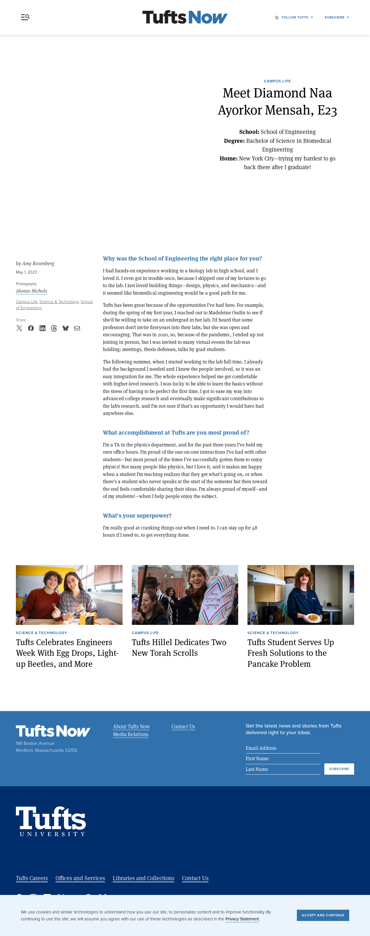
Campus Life (277, 81)
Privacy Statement (242, 919)
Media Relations (131, 734)
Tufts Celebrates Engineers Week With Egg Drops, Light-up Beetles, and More (67, 653)
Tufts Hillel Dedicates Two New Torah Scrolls (179, 647)
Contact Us (183, 726)
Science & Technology (59, 302)
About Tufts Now (131, 726)
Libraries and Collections (143, 878)
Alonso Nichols (31, 291)
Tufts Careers (32, 878)
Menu (25, 17)
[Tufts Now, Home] (185, 17)
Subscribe (335, 17)
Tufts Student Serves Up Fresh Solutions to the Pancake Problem (290, 653)
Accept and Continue (323, 915)
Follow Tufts (295, 17)
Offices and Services (80, 878)
